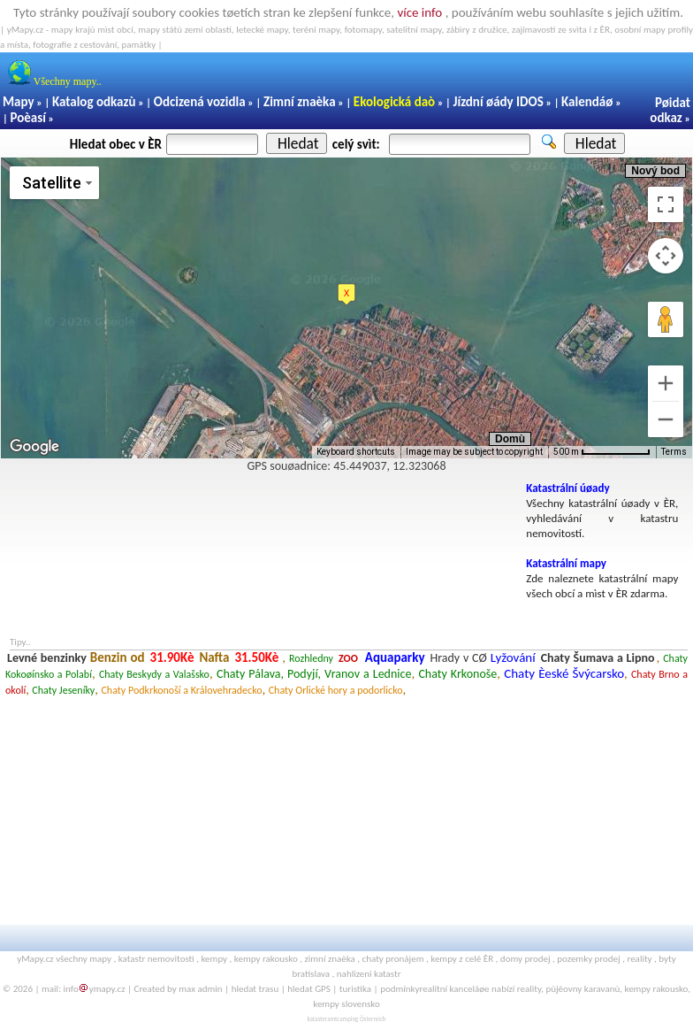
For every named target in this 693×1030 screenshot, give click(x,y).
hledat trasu (255, 989)
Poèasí (27, 118)
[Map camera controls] (665, 255)
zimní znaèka (329, 959)
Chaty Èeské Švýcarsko (564, 673)
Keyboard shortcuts (355, 452)
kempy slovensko (346, 1004)
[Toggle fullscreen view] (665, 204)
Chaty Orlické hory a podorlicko (336, 690)
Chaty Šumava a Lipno (598, 657)
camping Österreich (361, 1019)
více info (419, 12)
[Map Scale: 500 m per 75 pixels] (602, 452)
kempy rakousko (266, 959)
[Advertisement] (260, 521)
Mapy (18, 102)
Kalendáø (587, 102)
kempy (214, 959)
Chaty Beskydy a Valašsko (154, 674)
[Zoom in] (665, 383)
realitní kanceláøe (455, 989)
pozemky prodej (588, 959)
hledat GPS (309, 989)
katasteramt (322, 1019)
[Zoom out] (665, 419)
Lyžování (513, 657)
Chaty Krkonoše (457, 673)
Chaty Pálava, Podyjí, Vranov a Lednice (314, 673)
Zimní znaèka (299, 102)
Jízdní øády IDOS (498, 102)
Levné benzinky (47, 657)
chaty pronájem (393, 959)
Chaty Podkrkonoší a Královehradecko (181, 690)
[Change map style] (54, 182)
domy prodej (525, 959)
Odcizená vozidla (200, 102)
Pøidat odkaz (670, 110)
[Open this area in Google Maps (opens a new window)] (34, 446)
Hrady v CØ (458, 657)
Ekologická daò (394, 102)
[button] (346, 294)
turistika (355, 989)
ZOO (348, 658)
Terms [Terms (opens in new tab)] (674, 452)
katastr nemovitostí (156, 959)
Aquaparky (395, 657)
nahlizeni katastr (369, 974)
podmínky (399, 989)
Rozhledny (311, 658)
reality (639, 959)
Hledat (297, 143)
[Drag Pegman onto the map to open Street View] (665, 319)
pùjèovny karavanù (582, 989)
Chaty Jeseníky (63, 690)
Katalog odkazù (94, 102)
